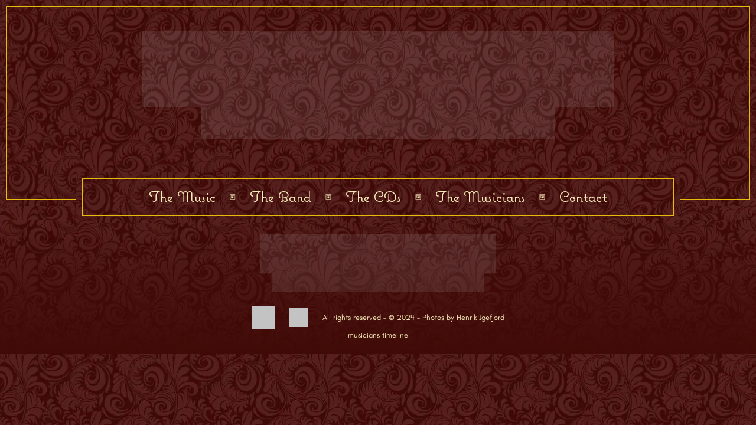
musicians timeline (378, 335)
